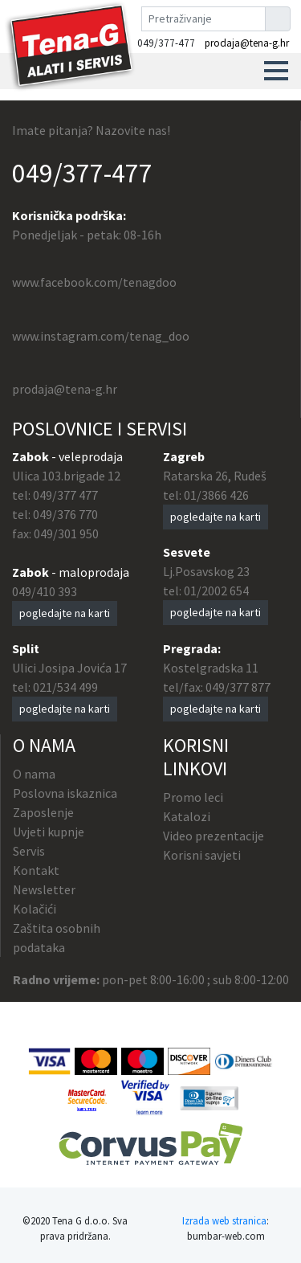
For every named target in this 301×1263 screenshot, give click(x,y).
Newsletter (44, 889)
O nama (34, 774)
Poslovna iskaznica (65, 793)
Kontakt (36, 870)
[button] (276, 70)
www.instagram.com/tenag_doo (100, 336)
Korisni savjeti (202, 855)
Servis (29, 851)
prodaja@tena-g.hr (247, 43)
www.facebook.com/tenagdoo (94, 282)
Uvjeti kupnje (48, 832)
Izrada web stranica (224, 1220)
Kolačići (34, 909)
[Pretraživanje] (203, 18)
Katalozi (186, 816)
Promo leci (193, 797)
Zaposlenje (43, 812)
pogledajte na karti (64, 613)
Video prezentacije (213, 836)
